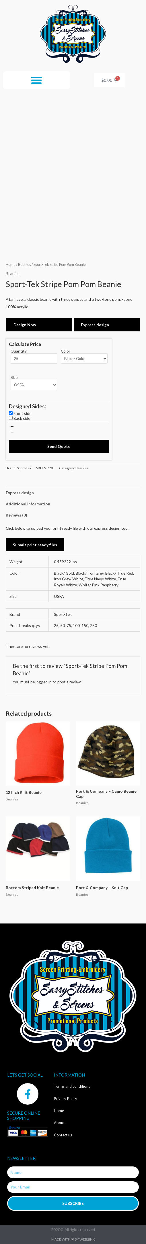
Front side (22, 413)
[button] (36, 80)
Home (10, 264)
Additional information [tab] (28, 503)
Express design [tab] (20, 492)
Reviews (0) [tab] (16, 515)
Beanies (24, 264)
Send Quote (58, 446)
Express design (95, 324)
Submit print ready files (35, 544)
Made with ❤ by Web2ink (73, 1239)
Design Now (24, 324)
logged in (44, 681)
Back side (21, 418)
